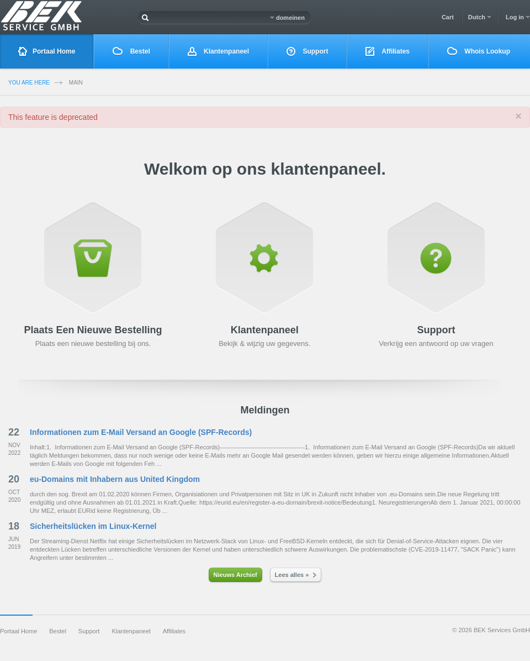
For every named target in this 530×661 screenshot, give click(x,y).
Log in (518, 17)
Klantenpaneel (218, 51)
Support (307, 51)
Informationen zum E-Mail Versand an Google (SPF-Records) (141, 432)
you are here (29, 83)
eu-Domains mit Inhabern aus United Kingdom (115, 479)
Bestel (131, 51)
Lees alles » (296, 574)
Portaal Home (46, 51)
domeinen (287, 17)
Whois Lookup (478, 51)
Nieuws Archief (235, 574)
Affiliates (387, 51)
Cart (448, 17)
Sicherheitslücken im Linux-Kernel (93, 526)
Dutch (479, 17)
